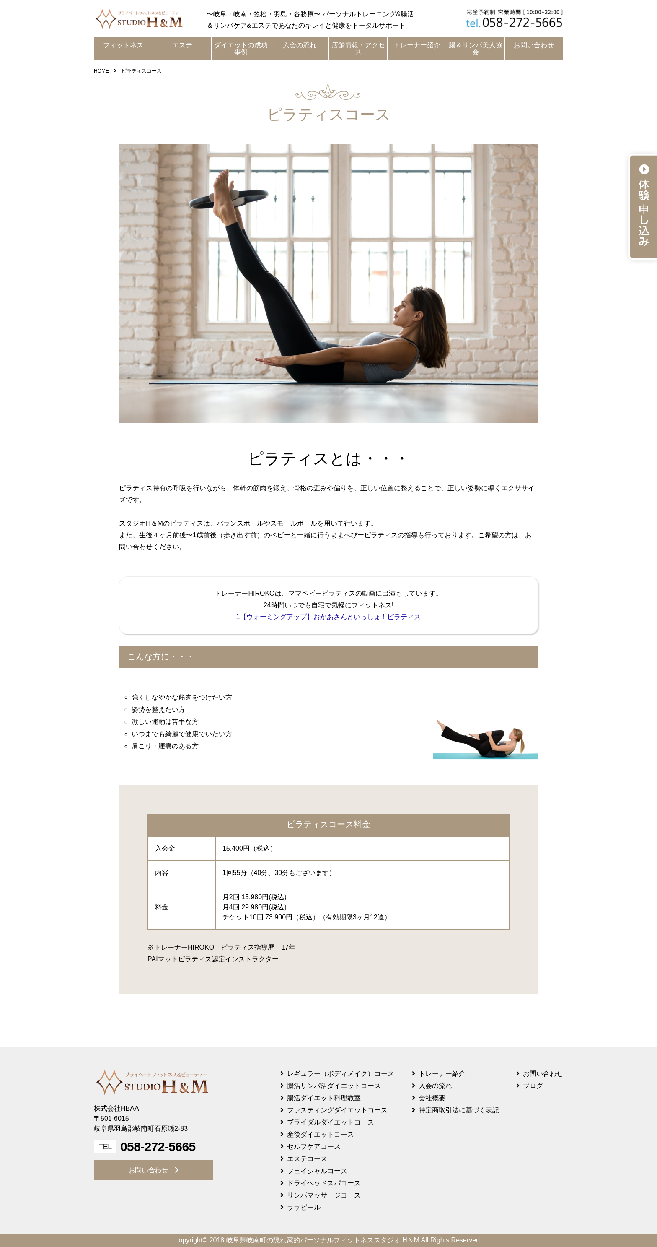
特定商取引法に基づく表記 (459, 1110)
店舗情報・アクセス (358, 48)
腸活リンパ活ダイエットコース (334, 1085)
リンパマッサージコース (324, 1195)
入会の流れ (299, 45)
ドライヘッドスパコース (324, 1183)
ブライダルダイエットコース (330, 1122)
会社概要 (432, 1097)
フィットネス (123, 45)
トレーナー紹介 (416, 45)
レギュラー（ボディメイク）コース (340, 1073)
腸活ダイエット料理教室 (324, 1097)
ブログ (533, 1085)
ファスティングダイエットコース (337, 1110)
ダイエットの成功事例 (241, 48)
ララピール (304, 1207)
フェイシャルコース (317, 1170)
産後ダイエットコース (320, 1134)
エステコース (307, 1158)
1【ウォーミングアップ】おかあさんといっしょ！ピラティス (328, 616)
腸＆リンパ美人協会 (475, 48)
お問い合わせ (534, 45)
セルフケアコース (314, 1146)
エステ (182, 45)
